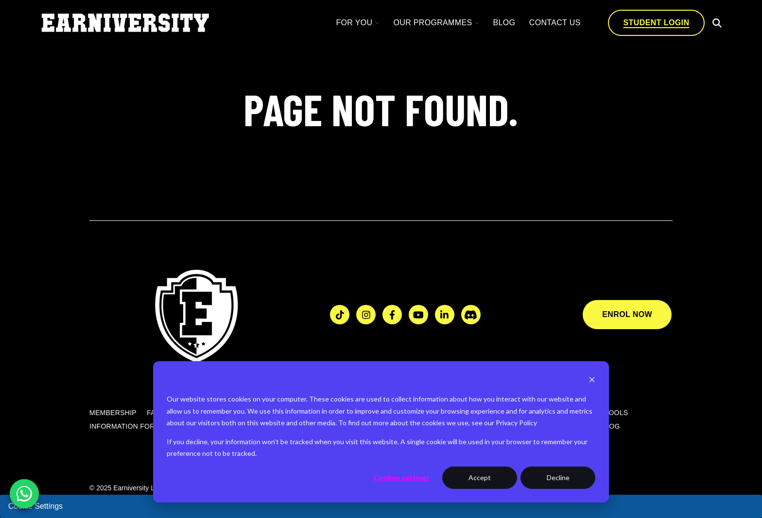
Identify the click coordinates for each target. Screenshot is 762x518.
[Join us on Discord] (471, 314)
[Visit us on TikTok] (339, 314)
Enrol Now (627, 314)
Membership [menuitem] (113, 413)
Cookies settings (401, 477)
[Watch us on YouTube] (418, 314)
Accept (479, 477)
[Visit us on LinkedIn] (444, 314)
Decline (558, 477)
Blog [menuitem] (610, 426)
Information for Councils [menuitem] (141, 426)
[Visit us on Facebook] (392, 314)
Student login (656, 22)
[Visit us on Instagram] (366, 314)
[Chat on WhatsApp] (24, 493)
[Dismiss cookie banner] (592, 381)
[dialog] (381, 431)
